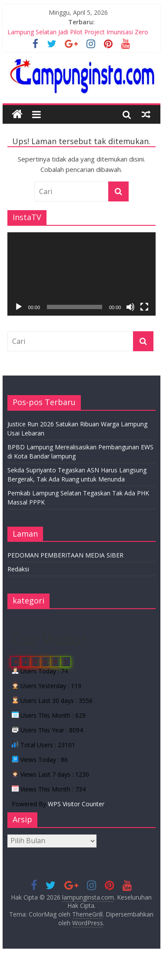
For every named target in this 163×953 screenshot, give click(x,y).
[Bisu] (130, 307)
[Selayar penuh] (144, 307)
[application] (81, 274)
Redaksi (18, 569)
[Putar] (18, 307)
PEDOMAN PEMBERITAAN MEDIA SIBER (65, 555)
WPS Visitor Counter (76, 804)
